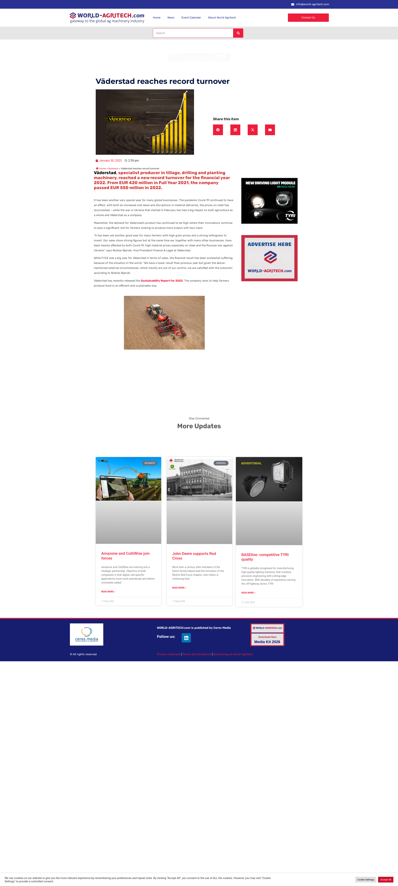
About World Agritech (222, 17)
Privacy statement (169, 654)
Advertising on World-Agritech (233, 654)
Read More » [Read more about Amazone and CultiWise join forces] (108, 591)
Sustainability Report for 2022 (162, 280)
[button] (218, 129)
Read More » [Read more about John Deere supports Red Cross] (179, 587)
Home (156, 17)
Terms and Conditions (197, 654)
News (170, 17)
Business (113, 168)
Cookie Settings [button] (365, 879)
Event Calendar (191, 17)
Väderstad (105, 172)
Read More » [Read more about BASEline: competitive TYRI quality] (248, 592)
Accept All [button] (385, 879)
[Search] (238, 33)
